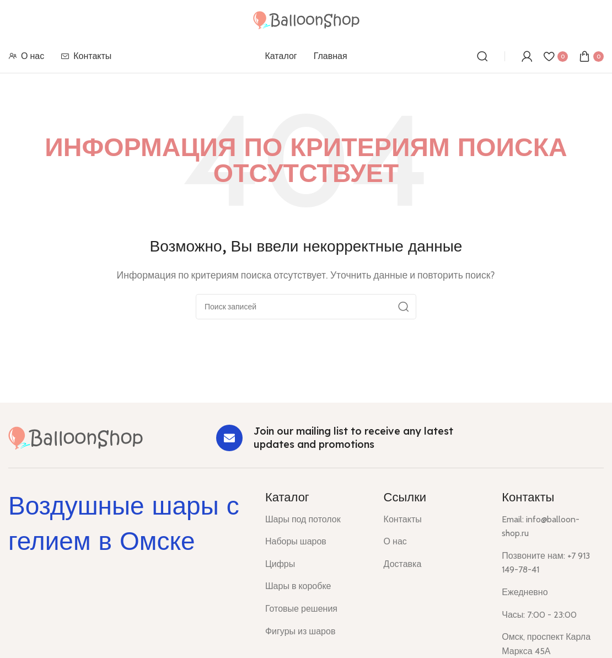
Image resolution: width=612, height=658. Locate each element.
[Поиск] (482, 56)
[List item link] (316, 519)
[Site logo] (306, 19)
